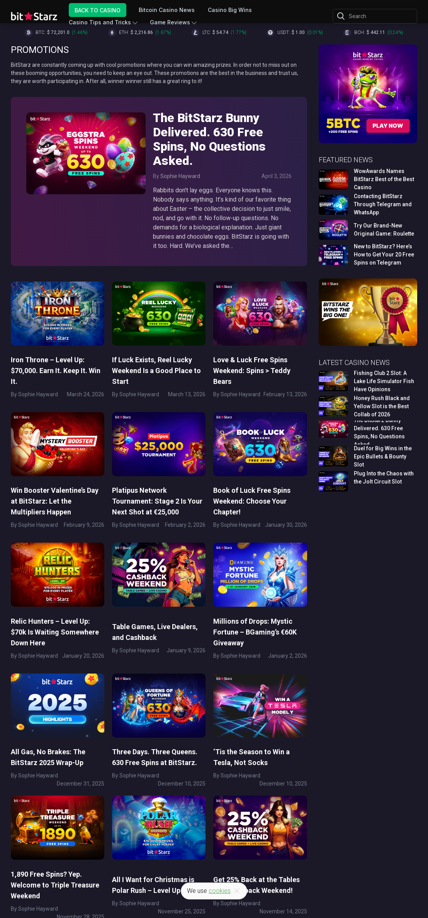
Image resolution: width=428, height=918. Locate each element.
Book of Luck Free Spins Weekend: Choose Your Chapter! (251, 501)
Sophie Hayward (180, 176)
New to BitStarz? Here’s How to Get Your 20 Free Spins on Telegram (384, 254)
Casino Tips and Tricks (100, 22)
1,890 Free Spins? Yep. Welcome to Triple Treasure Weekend (55, 884)
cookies (220, 890)
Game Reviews (170, 22)
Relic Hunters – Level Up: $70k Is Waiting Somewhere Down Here (55, 631)
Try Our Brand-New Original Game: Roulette (384, 229)
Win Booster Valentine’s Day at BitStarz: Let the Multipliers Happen (55, 501)
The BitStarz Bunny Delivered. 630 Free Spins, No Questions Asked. (210, 139)
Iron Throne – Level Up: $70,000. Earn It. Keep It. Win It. (55, 370)
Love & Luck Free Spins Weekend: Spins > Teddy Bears (251, 370)
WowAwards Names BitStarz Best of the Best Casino (384, 179)
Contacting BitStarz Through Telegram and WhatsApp (383, 204)
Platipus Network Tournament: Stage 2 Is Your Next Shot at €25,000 (157, 501)
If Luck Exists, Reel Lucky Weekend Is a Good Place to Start (156, 370)
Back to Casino (98, 10)
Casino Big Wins (230, 10)
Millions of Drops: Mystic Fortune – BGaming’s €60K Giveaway (255, 631)
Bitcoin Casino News (167, 10)
